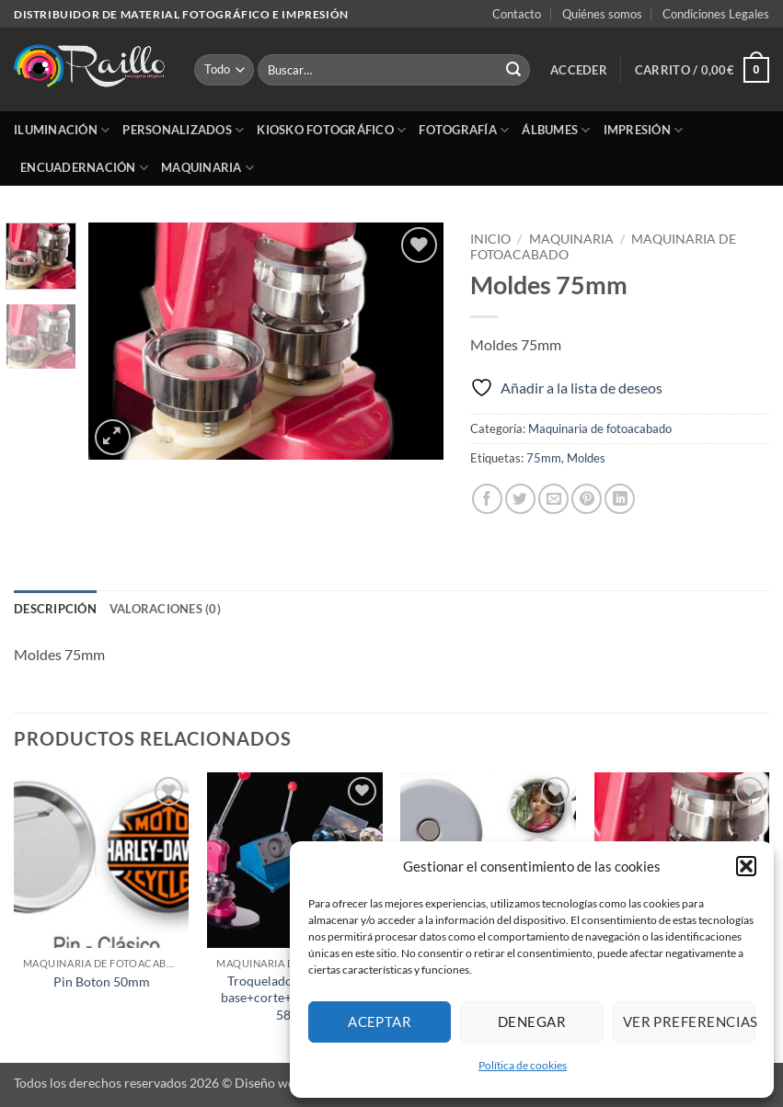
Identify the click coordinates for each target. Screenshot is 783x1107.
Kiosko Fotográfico (331, 130)
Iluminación (61, 130)
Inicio (490, 239)
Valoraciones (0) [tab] (165, 608)
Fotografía (464, 130)
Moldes (586, 458)
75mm (543, 458)
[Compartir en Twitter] (520, 499)
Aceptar (379, 1021)
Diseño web (268, 1082)
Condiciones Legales (715, 13)
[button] (746, 866)
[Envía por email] (553, 499)
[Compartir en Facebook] (487, 499)
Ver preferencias (689, 1021)
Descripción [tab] (55, 608)
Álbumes (556, 130)
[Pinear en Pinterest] (586, 499)
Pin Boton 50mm (101, 981)
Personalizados (183, 130)
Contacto (516, 13)
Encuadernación (84, 168)
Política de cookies (522, 1065)
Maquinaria (207, 168)
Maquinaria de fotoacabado (600, 428)
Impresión (644, 130)
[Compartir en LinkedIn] (620, 499)
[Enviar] (513, 70)
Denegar (532, 1021)
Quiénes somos (602, 13)
